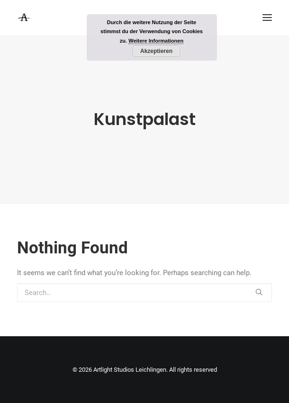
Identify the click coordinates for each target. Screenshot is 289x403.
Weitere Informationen (155, 41)
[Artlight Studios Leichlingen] (24, 17)
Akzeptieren (156, 51)
